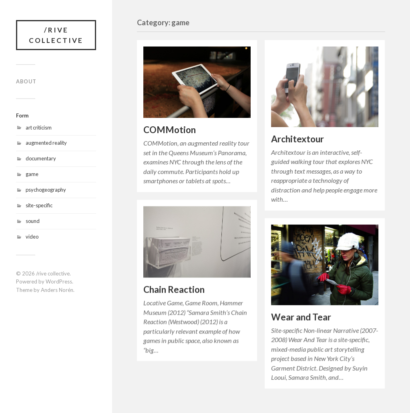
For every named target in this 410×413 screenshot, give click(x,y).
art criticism (39, 127)
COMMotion (169, 129)
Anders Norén (57, 290)
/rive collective (56, 35)
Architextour (297, 139)
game (32, 174)
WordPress (59, 281)
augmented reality (46, 143)
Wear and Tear (301, 317)
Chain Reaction (174, 289)
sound (33, 221)
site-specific (39, 205)
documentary (41, 158)
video (32, 236)
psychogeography (46, 189)
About (26, 81)
